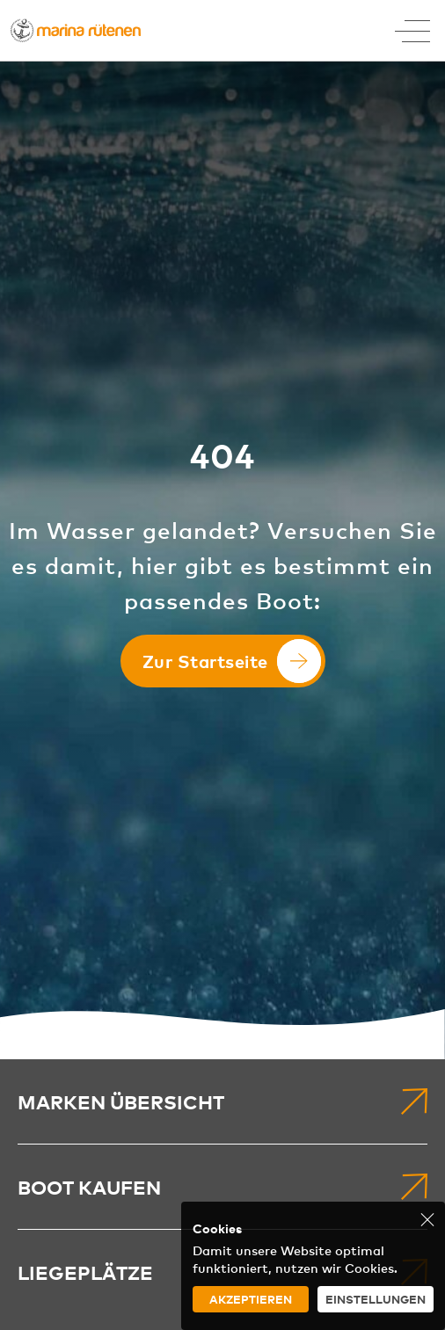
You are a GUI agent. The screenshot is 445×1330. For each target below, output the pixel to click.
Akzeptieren (250, 1298)
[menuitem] (222, 1101)
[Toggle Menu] (412, 31)
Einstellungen (375, 1298)
